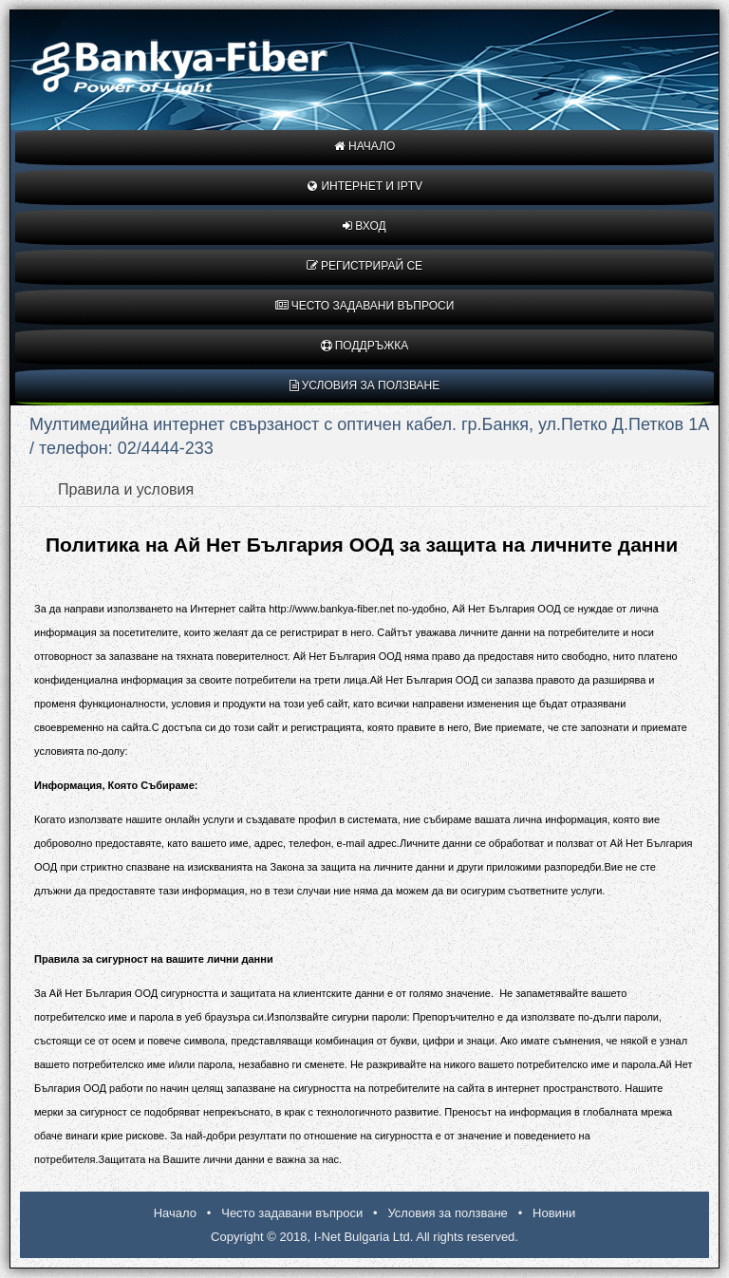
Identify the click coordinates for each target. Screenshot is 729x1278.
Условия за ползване (365, 385)
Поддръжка (365, 345)
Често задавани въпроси (365, 305)
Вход (364, 226)
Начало (365, 146)
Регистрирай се (364, 266)
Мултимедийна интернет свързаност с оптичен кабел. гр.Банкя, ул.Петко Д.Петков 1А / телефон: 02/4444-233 (369, 436)
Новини (554, 1213)
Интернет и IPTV (364, 186)
